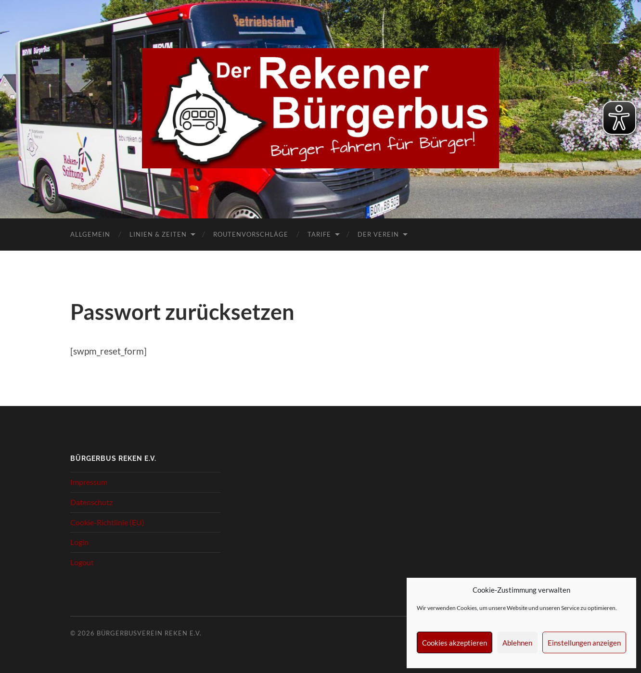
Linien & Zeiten (158, 234)
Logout (82, 562)
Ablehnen (517, 642)
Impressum (88, 481)
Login (79, 541)
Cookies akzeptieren (454, 642)
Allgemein (90, 234)
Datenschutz (91, 502)
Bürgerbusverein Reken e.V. (149, 633)
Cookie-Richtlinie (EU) (107, 522)
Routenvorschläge (250, 234)
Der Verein (378, 234)
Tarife (319, 234)
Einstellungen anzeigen (584, 642)
